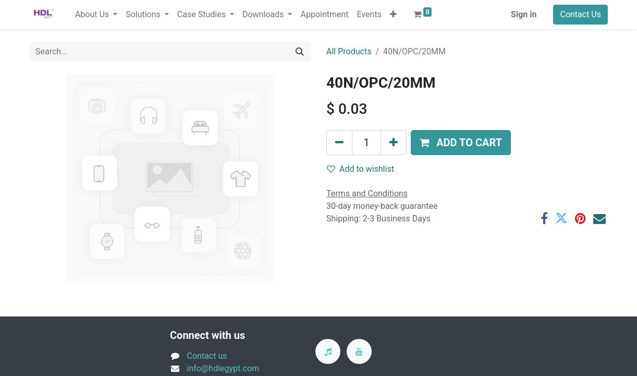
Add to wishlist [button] (360, 169)
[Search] (300, 52)
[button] (393, 14)
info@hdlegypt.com (223, 368)
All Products (348, 51)
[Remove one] (339, 142)
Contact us (207, 356)
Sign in (523, 14)
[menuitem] (324, 14)
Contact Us (580, 14)
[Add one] (394, 142)
